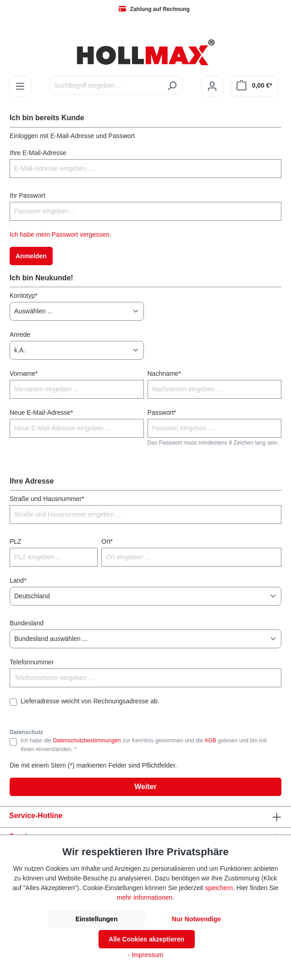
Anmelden (31, 256)
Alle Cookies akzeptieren (146, 939)
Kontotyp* (24, 295)
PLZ (16, 541)
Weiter (145, 787)
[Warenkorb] (254, 86)
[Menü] (20, 86)
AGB (210, 740)
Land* (18, 580)
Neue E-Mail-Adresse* (41, 412)
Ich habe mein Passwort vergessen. (60, 234)
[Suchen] (172, 85)
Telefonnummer (32, 662)
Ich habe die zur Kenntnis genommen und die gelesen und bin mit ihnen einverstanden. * (144, 744)
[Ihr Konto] (212, 86)
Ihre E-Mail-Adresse (38, 152)
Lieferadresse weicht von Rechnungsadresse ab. (90, 701)
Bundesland (27, 623)
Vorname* (24, 373)
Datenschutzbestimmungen (87, 740)
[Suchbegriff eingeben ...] (105, 85)
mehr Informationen (144, 897)
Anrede (20, 334)
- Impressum (146, 954)
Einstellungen (97, 919)
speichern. (220, 887)
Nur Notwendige (196, 919)
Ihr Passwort (27, 195)
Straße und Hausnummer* (47, 498)
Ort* (107, 541)
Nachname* (164, 373)
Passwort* (162, 412)
